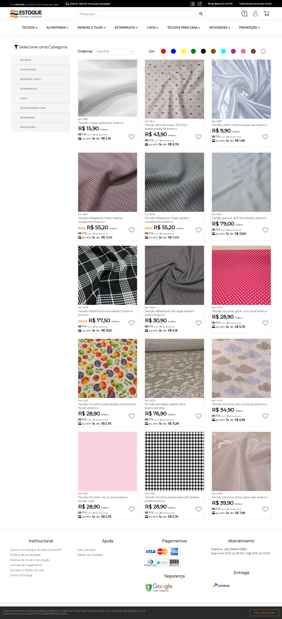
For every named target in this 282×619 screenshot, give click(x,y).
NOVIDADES (219, 27)
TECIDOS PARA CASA (183, 27)
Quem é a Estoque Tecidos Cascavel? (35, 550)
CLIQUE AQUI (33, 4)
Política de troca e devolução (30, 560)
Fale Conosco (86, 550)
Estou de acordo (264, 612)
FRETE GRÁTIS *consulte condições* (87, 4)
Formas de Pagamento (26, 565)
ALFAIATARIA (58, 27)
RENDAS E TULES (92, 27)
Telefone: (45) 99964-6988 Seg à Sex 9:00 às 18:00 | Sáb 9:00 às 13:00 (240, 551)
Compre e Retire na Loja (27, 570)
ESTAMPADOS (126, 27)
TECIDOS (30, 27)
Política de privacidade (25, 555)
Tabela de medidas (90, 555)
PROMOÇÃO (249, 27)
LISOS (152, 27)
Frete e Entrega (21, 575)
